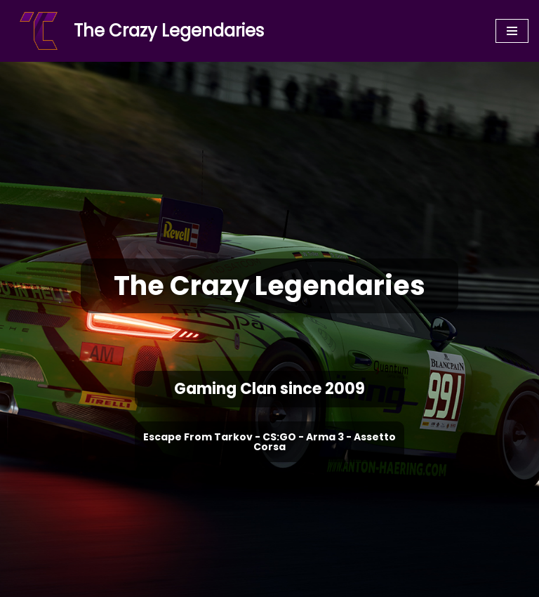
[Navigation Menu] (511, 31)
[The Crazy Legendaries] (137, 31)
